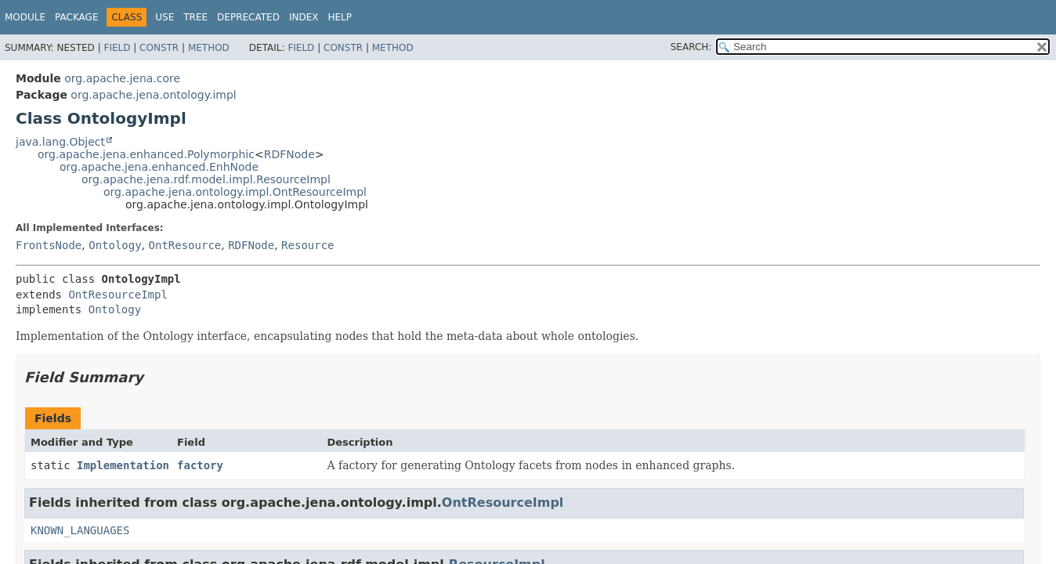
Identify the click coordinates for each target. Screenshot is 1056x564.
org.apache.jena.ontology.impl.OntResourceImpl (235, 192)
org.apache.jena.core (122, 78)
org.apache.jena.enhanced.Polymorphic (146, 154)
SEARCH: (691, 47)
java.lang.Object (60, 142)
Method (209, 47)
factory (200, 465)
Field (116, 47)
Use (164, 17)
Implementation (123, 465)
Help (339, 17)
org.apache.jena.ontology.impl (153, 95)
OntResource (185, 245)
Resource (307, 245)
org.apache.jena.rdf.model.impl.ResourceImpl (206, 179)
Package (76, 17)
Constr (159, 47)
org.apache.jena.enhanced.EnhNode (159, 167)
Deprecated (248, 17)
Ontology (115, 245)
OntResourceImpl (117, 294)
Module (25, 17)
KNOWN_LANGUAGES (80, 530)
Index (304, 17)
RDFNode (289, 154)
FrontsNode (48, 245)
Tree (195, 17)
